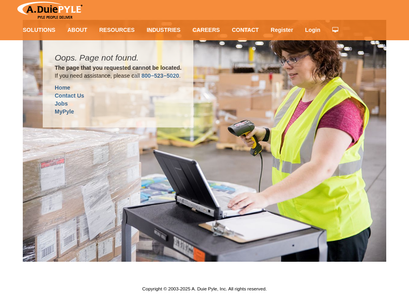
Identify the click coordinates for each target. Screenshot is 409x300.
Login (312, 30)
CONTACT (245, 30)
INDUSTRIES (164, 30)
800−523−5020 (160, 76)
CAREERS (206, 30)
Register (282, 30)
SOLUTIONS (39, 30)
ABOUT (77, 30)
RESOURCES (117, 30)
